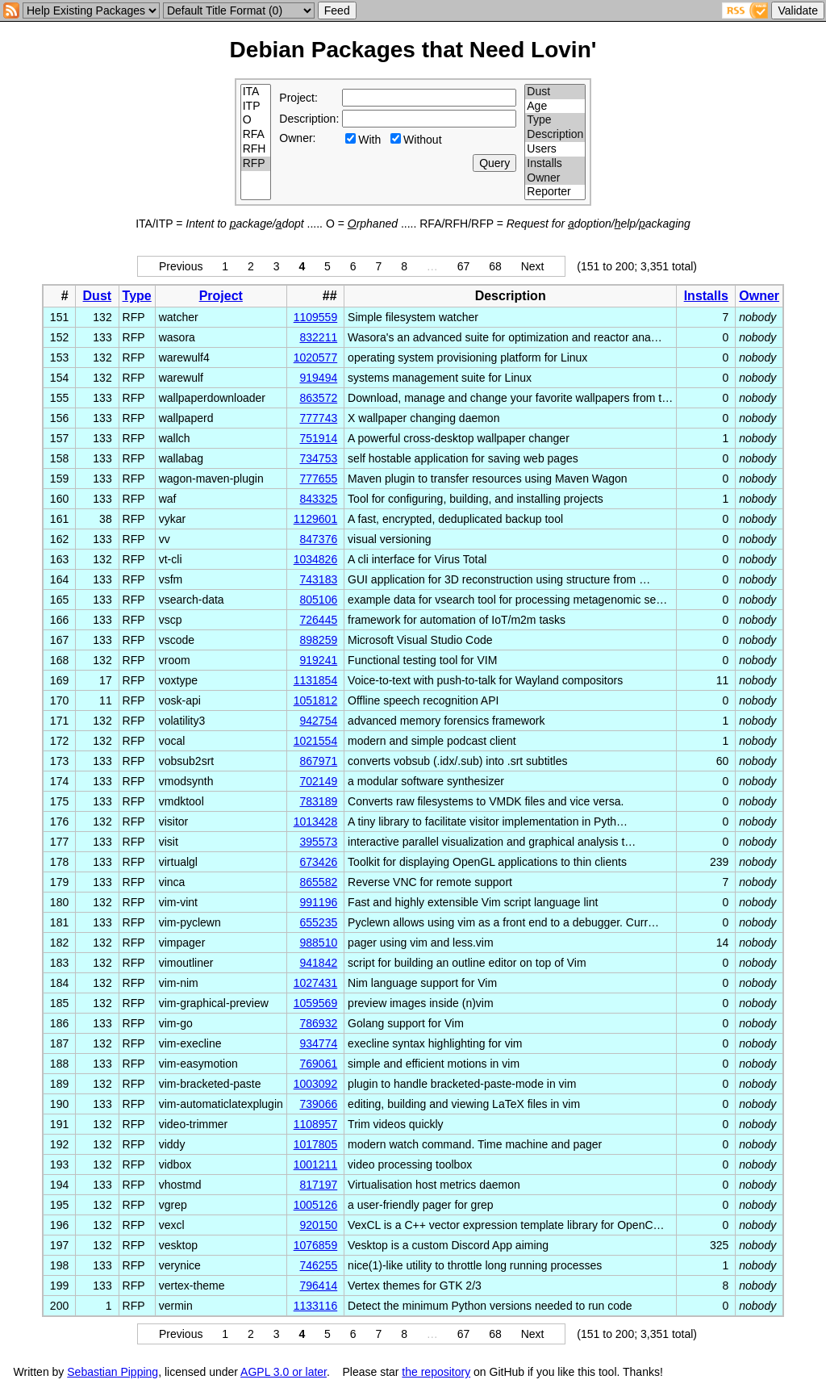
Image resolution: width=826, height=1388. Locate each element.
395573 (318, 841)
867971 (318, 761)
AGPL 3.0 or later (283, 1371)
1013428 (316, 821)
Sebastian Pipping (112, 1371)
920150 (318, 1225)
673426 (318, 861)
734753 (318, 458)
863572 (318, 397)
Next (532, 266)
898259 (318, 639)
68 (495, 266)
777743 (318, 418)
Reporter (555, 192)
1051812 (316, 700)
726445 (318, 619)
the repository (436, 1371)
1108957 (316, 1124)
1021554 (316, 740)
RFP (256, 164)
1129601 (316, 518)
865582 (318, 882)
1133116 (316, 1305)
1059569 (316, 1003)
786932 (318, 1023)
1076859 (316, 1245)
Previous (180, 266)
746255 (318, 1265)
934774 (318, 1043)
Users (555, 149)
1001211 (316, 1164)
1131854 (316, 680)
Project (221, 296)
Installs (555, 164)
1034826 (316, 559)
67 (463, 266)
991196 (318, 902)
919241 (318, 660)
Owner (555, 178)
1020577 (316, 357)
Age (555, 106)
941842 (318, 962)
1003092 (316, 1083)
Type (555, 120)
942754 (318, 720)
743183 (318, 579)
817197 (318, 1184)
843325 (318, 498)
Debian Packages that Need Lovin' (413, 49)
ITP (256, 106)
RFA (256, 135)
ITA (256, 92)
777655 (318, 478)
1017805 (316, 1144)
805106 (318, 599)
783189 (318, 801)
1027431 (316, 982)
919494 (318, 377)
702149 (318, 781)
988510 (318, 942)
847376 (318, 539)
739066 (318, 1103)
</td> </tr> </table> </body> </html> (743, 1372)
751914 (318, 438)
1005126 (316, 1204)
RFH (256, 149)
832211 (318, 337)
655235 (318, 922)
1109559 (316, 317)
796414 (318, 1285)
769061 (318, 1063)
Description (555, 135)
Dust (555, 92)
